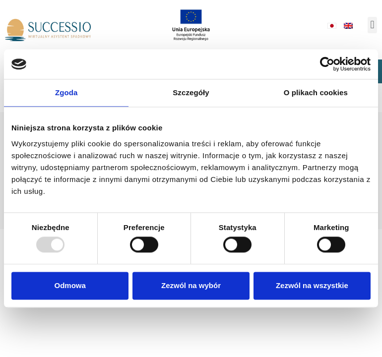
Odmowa (70, 285)
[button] (372, 25)
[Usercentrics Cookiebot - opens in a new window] (327, 64)
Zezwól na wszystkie (312, 285)
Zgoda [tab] (66, 92)
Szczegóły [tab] (191, 92)
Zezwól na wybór (191, 285)
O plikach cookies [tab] (316, 92)
